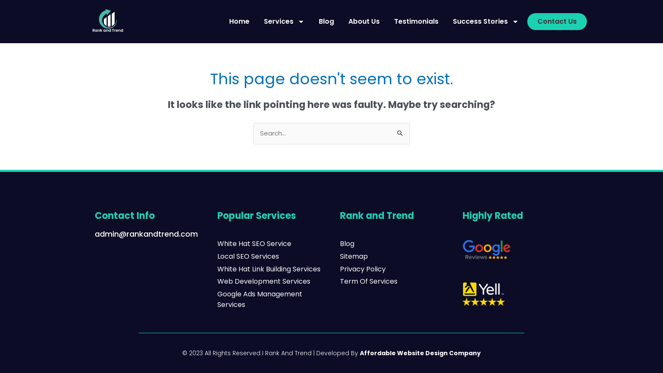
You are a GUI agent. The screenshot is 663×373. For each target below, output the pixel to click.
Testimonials (416, 21)
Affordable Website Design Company (420, 353)
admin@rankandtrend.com (146, 234)
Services (284, 21)
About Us (364, 21)
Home (239, 21)
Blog (326, 21)
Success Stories (486, 21)
